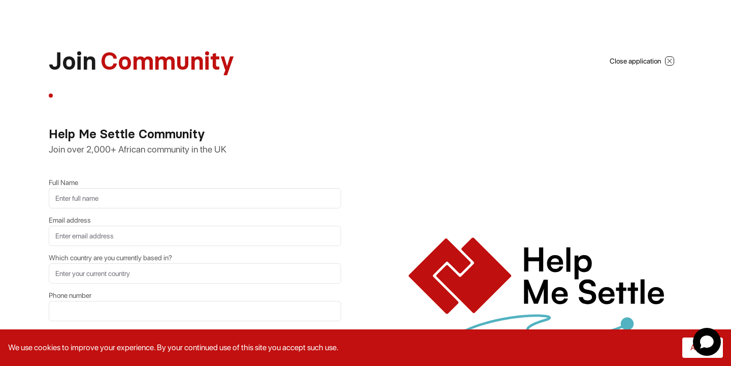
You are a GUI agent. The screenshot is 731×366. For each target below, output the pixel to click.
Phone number (70, 295)
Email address (70, 220)
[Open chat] (707, 342)
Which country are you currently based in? (110, 257)
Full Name (63, 182)
